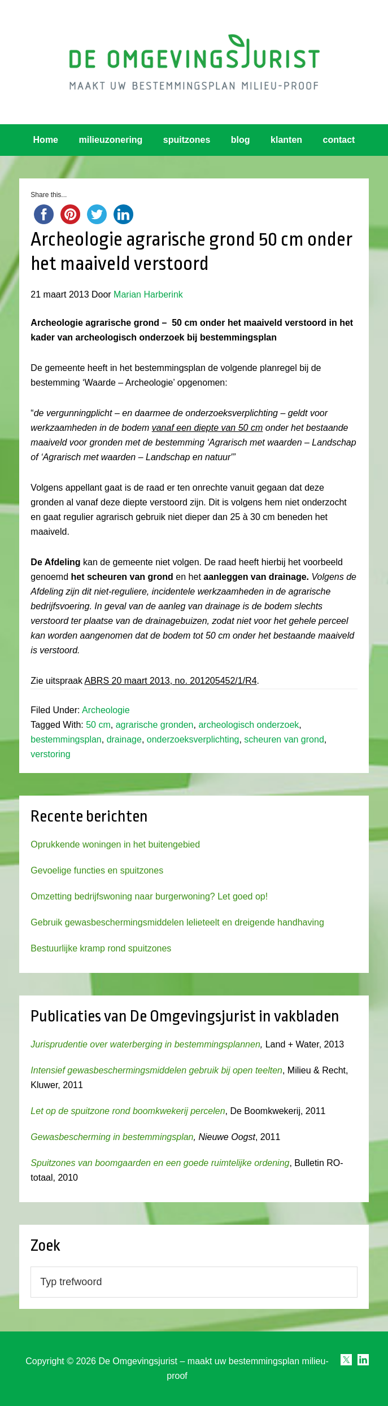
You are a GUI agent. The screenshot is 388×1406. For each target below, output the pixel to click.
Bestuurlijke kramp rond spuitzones (100, 948)
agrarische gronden (155, 725)
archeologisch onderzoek (248, 725)
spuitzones (187, 140)
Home (45, 140)
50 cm (98, 725)
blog (240, 140)
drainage (124, 739)
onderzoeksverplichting (193, 739)
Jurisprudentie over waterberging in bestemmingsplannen (145, 1044)
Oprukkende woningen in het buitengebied (115, 844)
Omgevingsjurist (193, 62)
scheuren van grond (284, 739)
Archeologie (106, 710)
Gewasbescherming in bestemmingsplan (111, 1137)
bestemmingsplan (65, 739)
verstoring (50, 754)
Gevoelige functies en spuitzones (96, 870)
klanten (286, 140)
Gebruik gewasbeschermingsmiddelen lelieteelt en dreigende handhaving (177, 922)
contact (339, 140)
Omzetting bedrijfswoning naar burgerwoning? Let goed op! (149, 896)
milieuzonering (110, 140)
